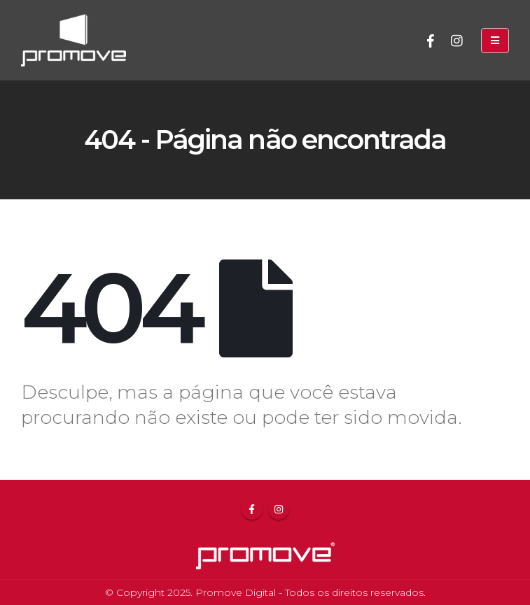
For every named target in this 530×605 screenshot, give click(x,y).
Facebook (252, 509)
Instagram (278, 509)
